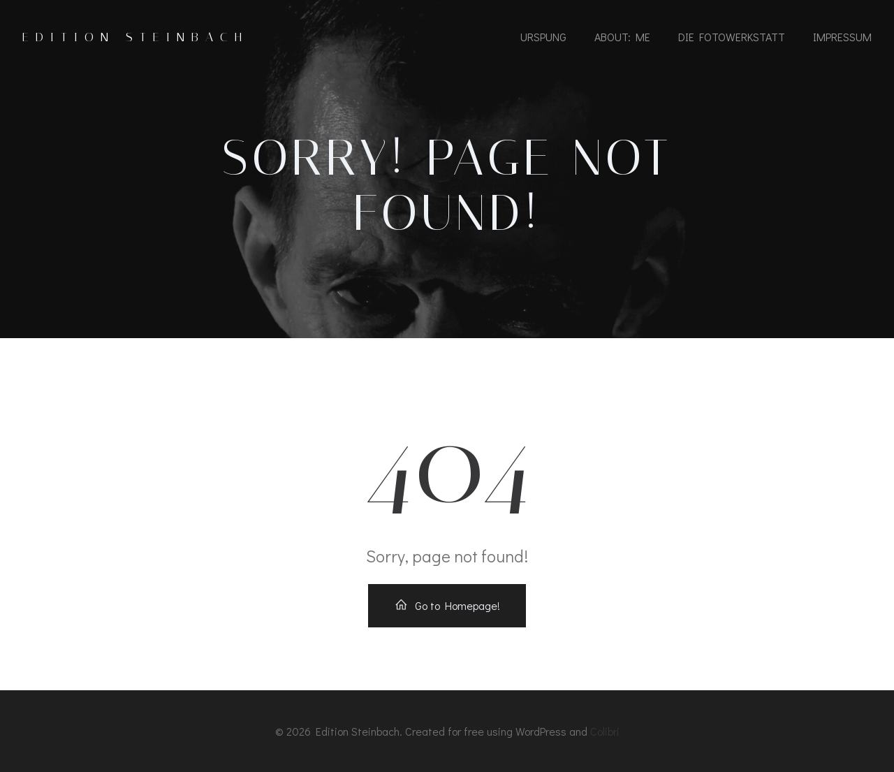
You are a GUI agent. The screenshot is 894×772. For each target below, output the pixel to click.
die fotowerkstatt (731, 36)
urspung (543, 36)
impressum (842, 36)
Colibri (605, 731)
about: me (622, 36)
